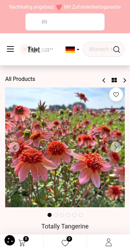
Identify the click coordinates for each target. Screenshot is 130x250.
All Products (20, 79)
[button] (72, 49)
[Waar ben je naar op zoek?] (117, 49)
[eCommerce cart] (22, 242)
